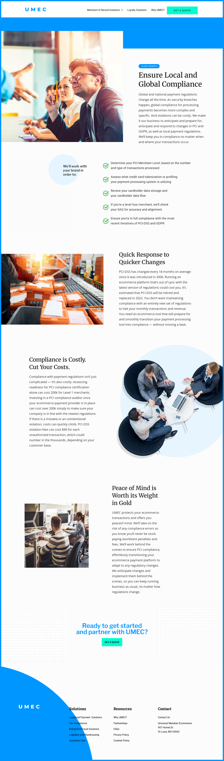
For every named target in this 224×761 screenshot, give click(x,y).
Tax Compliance (78, 723)
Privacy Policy (121, 734)
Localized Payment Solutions (85, 717)
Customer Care (77, 740)
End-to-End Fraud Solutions (84, 729)
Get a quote (182, 10)
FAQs (116, 729)
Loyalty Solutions (137, 10)
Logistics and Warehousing (84, 734)
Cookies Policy (122, 740)
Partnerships (120, 723)
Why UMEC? (158, 10)
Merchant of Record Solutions (105, 10)
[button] (105, 10)
